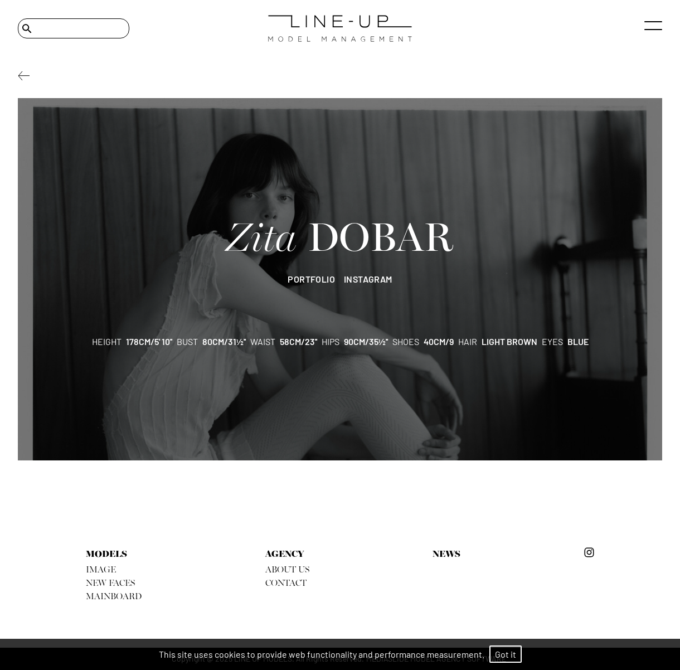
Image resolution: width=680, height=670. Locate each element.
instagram (368, 279)
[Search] (73, 28)
